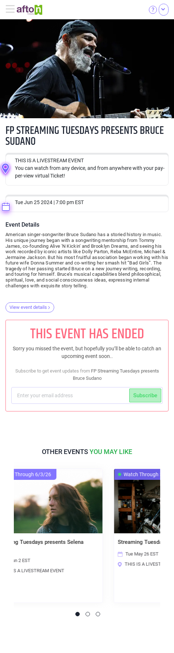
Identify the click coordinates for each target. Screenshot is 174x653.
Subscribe (145, 395)
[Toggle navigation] (11, 9)
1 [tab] (77, 614)
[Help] (153, 9)
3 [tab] (98, 614)
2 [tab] (88, 614)
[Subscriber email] (71, 395)
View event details (29, 307)
